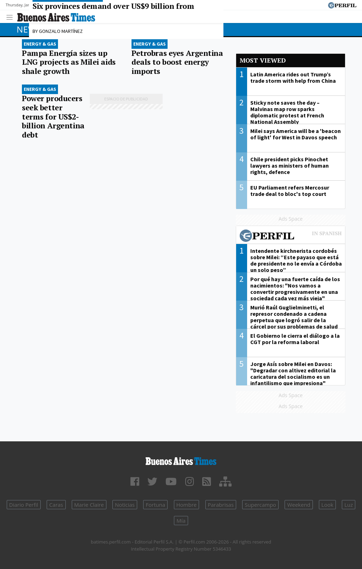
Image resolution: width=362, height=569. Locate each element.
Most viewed (263, 60)
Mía (181, 520)
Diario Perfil (23, 504)
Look (327, 504)
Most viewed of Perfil (290, 236)
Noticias (125, 504)
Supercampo (260, 504)
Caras (56, 504)
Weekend (298, 504)
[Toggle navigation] (11, 16)
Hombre (186, 504)
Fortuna (155, 504)
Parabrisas (221, 504)
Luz (348, 504)
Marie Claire (89, 504)
